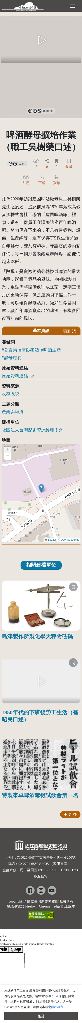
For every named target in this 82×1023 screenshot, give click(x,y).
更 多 (70, 814)
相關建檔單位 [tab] (41, 565)
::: (1, 16)
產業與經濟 (13, 411)
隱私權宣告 (58, 1007)
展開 (69, 331)
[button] (41, 488)
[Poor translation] (16, 949)
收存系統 (10, 393)
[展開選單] (72, 6)
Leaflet (50, 539)
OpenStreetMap (70, 539)
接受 (41, 1016)
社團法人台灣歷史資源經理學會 (32, 429)
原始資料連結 (15, 375)
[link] (41, 110)
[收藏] (73, 586)
